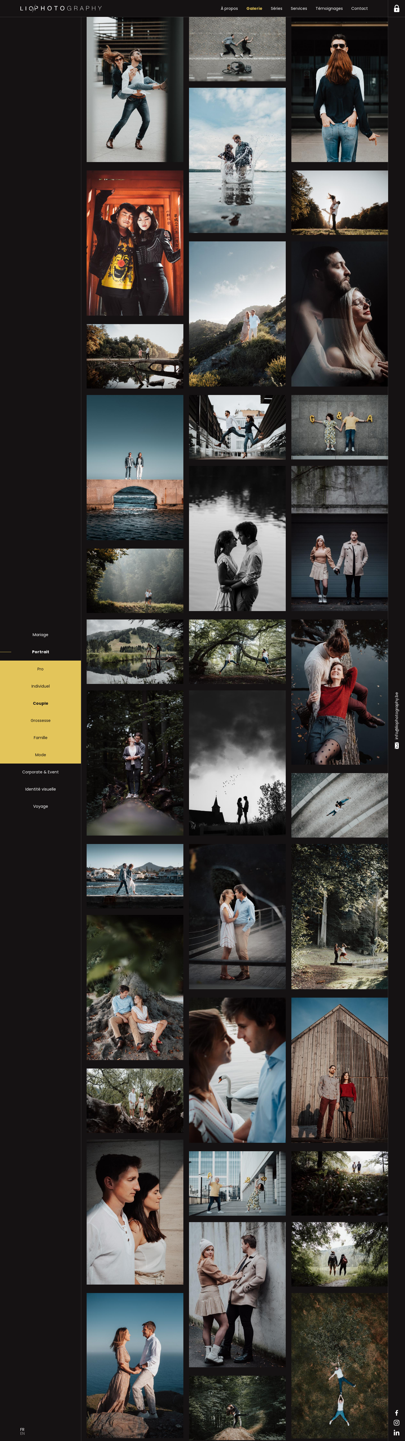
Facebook (396, 1413)
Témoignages (329, 8)
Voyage (40, 806)
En (22, 1433)
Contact (359, 8)
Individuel (41, 686)
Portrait (40, 652)
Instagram (396, 1423)
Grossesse (41, 720)
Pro (40, 669)
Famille (41, 737)
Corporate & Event (40, 772)
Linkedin (396, 1432)
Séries (276, 8)
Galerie (254, 8)
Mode (40, 755)
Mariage (40, 635)
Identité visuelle (40, 789)
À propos (229, 8)
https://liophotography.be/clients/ (396, 8)
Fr (22, 1429)
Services (299, 8)
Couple (40, 703)
